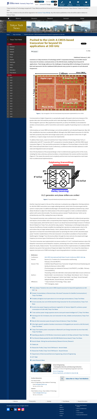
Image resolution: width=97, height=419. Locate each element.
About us (15, 401)
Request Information (82, 401)
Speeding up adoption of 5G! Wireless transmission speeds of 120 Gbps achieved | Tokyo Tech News (60, 335)
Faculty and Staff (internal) (82, 414)
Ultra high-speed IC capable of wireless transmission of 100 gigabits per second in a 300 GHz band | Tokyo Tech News (60, 325)
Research (35, 51)
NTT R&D (35, 357)
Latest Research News (38, 360)
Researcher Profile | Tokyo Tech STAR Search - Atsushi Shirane (50, 351)
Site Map (49, 401)
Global (61, 415)
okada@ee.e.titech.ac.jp (41, 384)
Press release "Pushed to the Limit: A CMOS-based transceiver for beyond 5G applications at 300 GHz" (59, 289)
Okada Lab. (35, 344)
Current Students (80, 412)
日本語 (36, 1)
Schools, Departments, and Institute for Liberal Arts (65, 373)
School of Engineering (58, 371)
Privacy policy (32, 401)
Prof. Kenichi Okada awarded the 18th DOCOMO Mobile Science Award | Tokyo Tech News (57, 338)
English (41, 1)
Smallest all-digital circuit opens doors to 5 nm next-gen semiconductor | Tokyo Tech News (58, 298)
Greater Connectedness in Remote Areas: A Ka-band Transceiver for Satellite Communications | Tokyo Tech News (59, 294)
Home (8, 34)
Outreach (62, 413)
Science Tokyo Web (43, 12)
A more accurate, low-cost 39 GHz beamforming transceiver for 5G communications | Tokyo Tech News (60, 303)
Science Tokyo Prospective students (82, 406)
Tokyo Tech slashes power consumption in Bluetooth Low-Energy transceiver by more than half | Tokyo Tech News (60, 331)
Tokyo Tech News (17, 34)
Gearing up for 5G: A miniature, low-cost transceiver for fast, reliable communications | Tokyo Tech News (60, 317)
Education (62, 409)
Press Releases (66, 401)
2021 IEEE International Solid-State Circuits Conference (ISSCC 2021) (64, 257)
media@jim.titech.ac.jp (41, 392)
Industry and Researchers (82, 408)
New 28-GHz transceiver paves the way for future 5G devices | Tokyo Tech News (54, 321)
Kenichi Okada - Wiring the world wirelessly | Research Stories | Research (53, 341)
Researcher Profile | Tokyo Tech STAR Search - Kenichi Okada (49, 347)
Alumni (78, 410)
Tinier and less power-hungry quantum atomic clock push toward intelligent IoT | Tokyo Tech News (60, 312)
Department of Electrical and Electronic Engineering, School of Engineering (54, 354)
